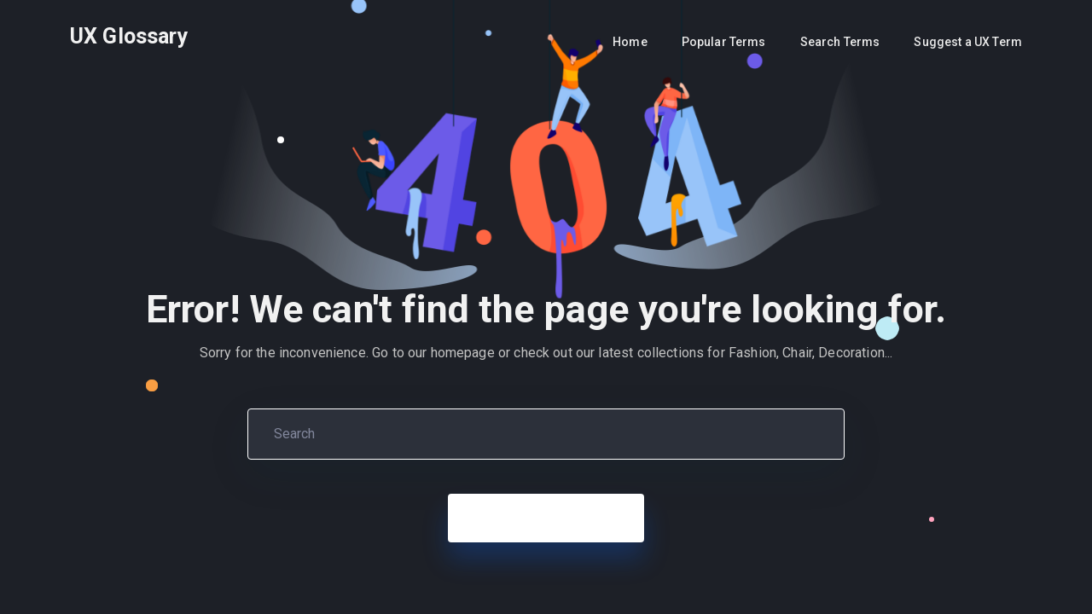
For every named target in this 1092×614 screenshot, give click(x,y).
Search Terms (840, 42)
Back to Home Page (546, 517)
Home (630, 42)
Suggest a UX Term (968, 42)
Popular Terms (724, 42)
